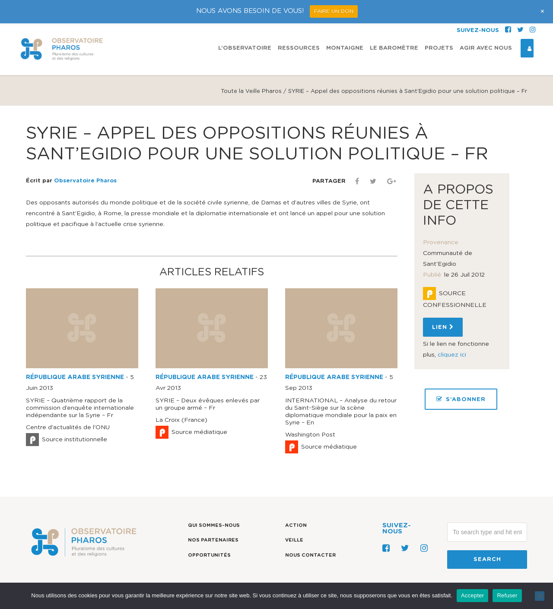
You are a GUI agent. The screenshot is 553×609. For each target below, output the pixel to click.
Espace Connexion (526, 48)
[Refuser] (539, 596)
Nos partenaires (213, 540)
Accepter (472, 595)
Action (296, 525)
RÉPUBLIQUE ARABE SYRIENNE (75, 377)
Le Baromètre (394, 48)
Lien (443, 327)
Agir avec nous (486, 48)
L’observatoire (244, 48)
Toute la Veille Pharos (251, 91)
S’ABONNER (461, 399)
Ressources (299, 48)
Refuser (507, 595)
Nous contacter (310, 555)
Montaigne (344, 48)
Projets (439, 48)
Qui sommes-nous (214, 525)
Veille (294, 540)
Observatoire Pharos (85, 181)
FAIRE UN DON (333, 11)
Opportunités (209, 555)
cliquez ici (452, 355)
